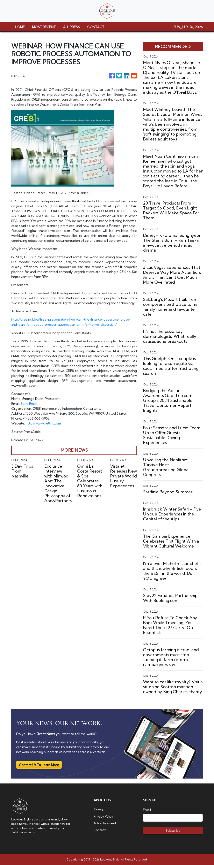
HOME (20, 27)
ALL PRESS (71, 27)
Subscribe (172, 830)
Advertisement (105, 823)
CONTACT (95, 27)
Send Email (29, 403)
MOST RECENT (44, 27)
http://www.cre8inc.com (44, 423)
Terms (99, 810)
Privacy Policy (104, 816)
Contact (100, 829)
